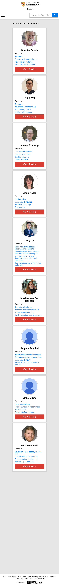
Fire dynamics (20, 486)
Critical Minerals (21, 187)
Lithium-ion (23, 242)
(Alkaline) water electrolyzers (27, 363)
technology (23, 245)
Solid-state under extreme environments (26, 301)
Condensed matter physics (26, 62)
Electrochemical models (28, 420)
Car (20, 240)
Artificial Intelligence (23, 127)
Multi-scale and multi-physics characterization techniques (27, 305)
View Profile (29, 82)
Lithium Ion (23, 180)
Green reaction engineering (26, 548)
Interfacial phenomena (24, 550)
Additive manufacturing (24, 365)
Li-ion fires (22, 480)
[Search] (55, 15)
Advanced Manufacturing (25, 122)
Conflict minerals (22, 185)
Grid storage (20, 248)
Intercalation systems (23, 64)
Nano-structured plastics (25, 67)
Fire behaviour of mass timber (27, 483)
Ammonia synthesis (23, 125)
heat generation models (28, 423)
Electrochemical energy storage (28, 368)
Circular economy (22, 182)
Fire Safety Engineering (24, 488)
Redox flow (23, 360)
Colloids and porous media (26, 545)
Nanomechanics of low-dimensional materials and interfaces (26, 311)
